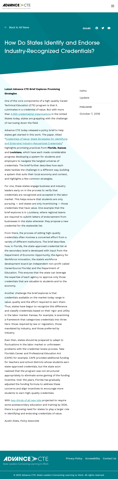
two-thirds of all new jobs (26, 400)
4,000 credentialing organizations (31, 114)
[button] (112, 6)
